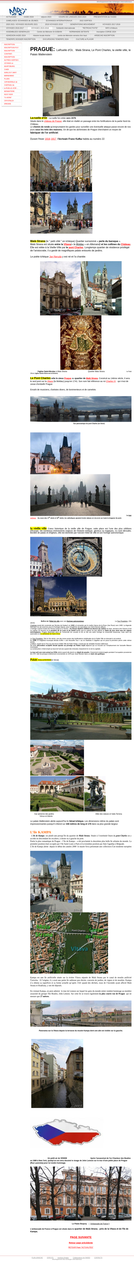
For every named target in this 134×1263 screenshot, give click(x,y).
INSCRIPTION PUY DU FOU (11, 48)
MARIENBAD (9, 76)
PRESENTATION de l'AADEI (105, 17)
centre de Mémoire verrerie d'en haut (72, 35)
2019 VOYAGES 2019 (54, 24)
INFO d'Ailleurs (111, 28)
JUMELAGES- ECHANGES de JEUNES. (22, 21)
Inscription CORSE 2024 (106, 32)
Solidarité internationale (65, 28)
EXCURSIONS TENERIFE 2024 (55, 39)
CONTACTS (98, 1258)
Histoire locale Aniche (41, 35)
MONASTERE (9, 91)
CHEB (6, 69)
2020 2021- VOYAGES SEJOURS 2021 (22, 24)
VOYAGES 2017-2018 (111, 24)
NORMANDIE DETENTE (79, 32)
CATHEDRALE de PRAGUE (10, 82)
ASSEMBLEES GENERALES (17, 32)
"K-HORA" (8, 97)
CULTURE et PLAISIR (85, 39)
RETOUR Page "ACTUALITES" (80, 1247)
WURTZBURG (9, 66)
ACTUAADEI (11, 17)
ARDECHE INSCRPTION (104, 35)
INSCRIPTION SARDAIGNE (9, 57)
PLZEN (6, 79)
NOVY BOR (8, 94)
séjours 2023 (46, 17)
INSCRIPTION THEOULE (9, 45)
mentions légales (63, 1258)
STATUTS (50, 1258)
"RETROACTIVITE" (90, 28)
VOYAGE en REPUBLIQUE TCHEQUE (9, 63)
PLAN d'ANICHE (37, 1258)
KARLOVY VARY (10, 72)
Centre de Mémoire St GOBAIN (49, 32)
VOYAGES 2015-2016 (40, 28)
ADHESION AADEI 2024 (16, 35)
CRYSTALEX (9, 101)
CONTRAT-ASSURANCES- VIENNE (10, 54)
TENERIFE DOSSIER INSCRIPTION (20, 39)
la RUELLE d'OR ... (11, 88)
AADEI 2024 (29, 17)
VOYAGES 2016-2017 (15, 28)
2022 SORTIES (86, 21)
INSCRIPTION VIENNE (9, 51)
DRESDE (7, 104)
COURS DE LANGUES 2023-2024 (72, 17)
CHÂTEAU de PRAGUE (9, 85)
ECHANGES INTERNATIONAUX (59, 21)
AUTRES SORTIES (11, 60)
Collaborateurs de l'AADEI (81, 1258)
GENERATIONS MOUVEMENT (82, 24)
